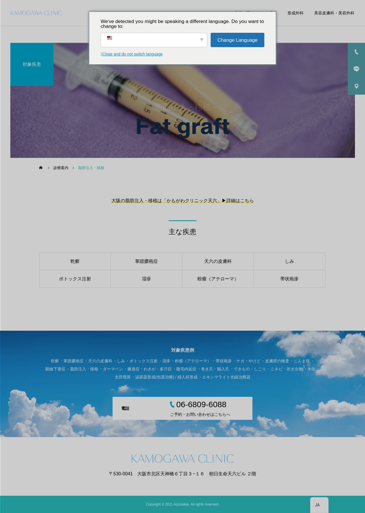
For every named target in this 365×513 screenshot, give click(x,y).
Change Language (237, 40)
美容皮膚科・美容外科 (334, 13)
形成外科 (295, 13)
